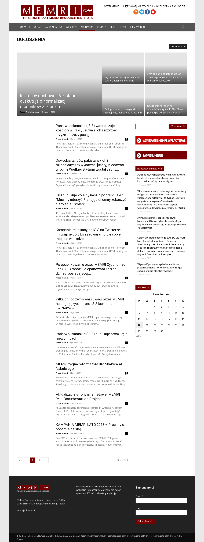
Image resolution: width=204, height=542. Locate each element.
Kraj (137, 508)
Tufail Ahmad (32, 112)
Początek (24, 26)
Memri (65, 139)
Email (139, 496)
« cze (138, 335)
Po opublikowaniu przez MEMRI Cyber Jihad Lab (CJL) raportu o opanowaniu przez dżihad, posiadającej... (90, 269)
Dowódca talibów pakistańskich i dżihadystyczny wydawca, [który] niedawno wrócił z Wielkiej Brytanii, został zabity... (90, 164)
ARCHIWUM (87, 26)
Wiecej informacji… (26, 510)
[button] (183, 27)
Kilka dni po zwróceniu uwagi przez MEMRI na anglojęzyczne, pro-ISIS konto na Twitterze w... (90, 303)
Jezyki (123, 26)
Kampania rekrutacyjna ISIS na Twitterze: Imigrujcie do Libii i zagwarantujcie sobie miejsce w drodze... (88, 234)
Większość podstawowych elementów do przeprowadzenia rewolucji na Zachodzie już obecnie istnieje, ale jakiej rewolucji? (159, 267)
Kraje (113, 26)
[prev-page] (19, 460)
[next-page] (46, 460)
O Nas (37, 26)
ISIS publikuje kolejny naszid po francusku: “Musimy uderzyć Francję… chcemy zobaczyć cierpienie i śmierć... (91, 199)
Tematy (101, 26)
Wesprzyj (71, 26)
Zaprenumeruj (53, 26)
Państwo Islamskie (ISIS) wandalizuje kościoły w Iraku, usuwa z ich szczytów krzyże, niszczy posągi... (86, 130)
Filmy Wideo (137, 26)
